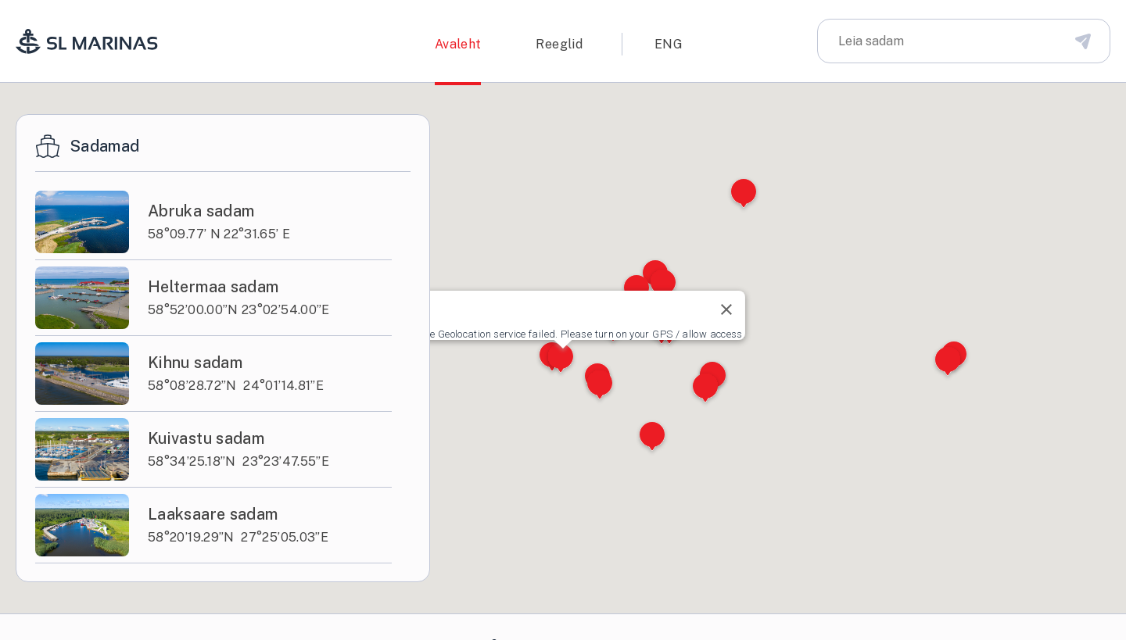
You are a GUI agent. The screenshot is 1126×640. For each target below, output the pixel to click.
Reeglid (559, 44)
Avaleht (458, 44)
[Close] (726, 309)
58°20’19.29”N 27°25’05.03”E (238, 537)
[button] (560, 359)
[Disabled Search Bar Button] (1083, 40)
